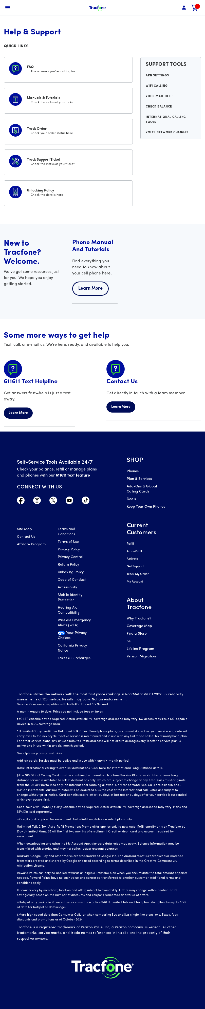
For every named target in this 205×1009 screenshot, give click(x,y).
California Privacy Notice (72, 648)
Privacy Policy (69, 549)
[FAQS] (68, 68)
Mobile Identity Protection (70, 597)
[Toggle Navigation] (7, 7)
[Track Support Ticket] (68, 161)
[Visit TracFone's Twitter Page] (53, 502)
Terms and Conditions (66, 531)
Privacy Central (70, 557)
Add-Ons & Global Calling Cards (142, 489)
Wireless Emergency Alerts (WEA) (74, 622)
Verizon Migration (141, 656)
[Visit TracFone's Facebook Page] (21, 502)
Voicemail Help (159, 96)
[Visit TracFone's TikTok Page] (85, 502)
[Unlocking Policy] (68, 192)
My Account (135, 581)
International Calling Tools (166, 120)
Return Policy (68, 565)
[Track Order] (68, 130)
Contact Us (26, 537)
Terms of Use (68, 542)
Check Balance (159, 106)
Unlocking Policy (71, 572)
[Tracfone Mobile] (97, 7)
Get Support (135, 566)
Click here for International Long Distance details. (127, 768)
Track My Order (138, 574)
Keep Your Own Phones (146, 507)
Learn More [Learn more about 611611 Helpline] (18, 413)
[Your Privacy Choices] (74, 637)
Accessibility (67, 587)
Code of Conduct (72, 580)
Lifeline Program (140, 649)
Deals (131, 499)
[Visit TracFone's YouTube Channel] (69, 502)
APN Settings (157, 75)
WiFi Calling (156, 86)
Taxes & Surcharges (74, 658)
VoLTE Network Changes (167, 132)
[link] (194, 8)
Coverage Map (139, 626)
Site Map (24, 529)
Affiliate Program (31, 544)
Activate (132, 559)
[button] (184, 8)
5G (129, 641)
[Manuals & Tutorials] (68, 99)
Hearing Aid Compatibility (69, 610)
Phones (133, 471)
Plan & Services (139, 479)
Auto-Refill (134, 551)
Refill (130, 543)
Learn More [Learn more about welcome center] (90, 288)
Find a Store (137, 634)
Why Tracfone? (139, 618)
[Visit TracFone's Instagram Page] (37, 502)
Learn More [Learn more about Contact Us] (121, 407)
